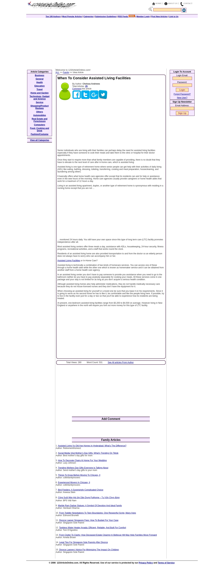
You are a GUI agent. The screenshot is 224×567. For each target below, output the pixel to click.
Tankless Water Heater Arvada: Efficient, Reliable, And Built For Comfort (92, 527)
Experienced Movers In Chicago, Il (74, 482)
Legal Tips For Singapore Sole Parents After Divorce (83, 542)
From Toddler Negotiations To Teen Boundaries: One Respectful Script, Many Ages (97, 513)
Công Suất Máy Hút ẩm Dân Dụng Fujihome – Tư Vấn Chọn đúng (89, 497)
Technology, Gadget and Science (40, 97)
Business (39, 75)
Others (39, 112)
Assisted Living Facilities (68, 260)
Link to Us (173, 16)
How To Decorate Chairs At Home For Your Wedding (82, 460)
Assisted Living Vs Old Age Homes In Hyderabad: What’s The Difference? (92, 445)
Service (39, 102)
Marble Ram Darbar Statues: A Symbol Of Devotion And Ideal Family (90, 505)
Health (39, 82)
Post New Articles (159, 16)
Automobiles (39, 115)
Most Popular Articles (72, 16)
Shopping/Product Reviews (39, 107)
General (40, 79)
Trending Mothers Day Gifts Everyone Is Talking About (83, 468)
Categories (88, 16)
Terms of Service (166, 563)
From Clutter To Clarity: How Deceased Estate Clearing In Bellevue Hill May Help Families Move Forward (108, 535)
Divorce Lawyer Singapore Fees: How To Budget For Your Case (88, 520)
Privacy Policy (146, 563)
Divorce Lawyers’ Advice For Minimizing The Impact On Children (89, 549)
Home (158, 3)
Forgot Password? (182, 94)
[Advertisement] (112, 42)
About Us (172, 3)
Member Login (143, 16)
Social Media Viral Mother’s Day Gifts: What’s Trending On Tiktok (88, 453)
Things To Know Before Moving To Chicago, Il (79, 475)
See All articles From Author (121, 362)
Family (66, 72)
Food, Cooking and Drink (39, 129)
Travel (40, 89)
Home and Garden (39, 93)
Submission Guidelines (105, 16)
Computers (39, 125)
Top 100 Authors (53, 16)
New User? (182, 97)
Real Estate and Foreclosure (39, 120)
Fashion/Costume (39, 134)
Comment (76, 89)
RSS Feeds (126, 16)
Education (39, 86)
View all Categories (39, 140)
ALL (57, 72)
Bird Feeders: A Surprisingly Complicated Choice (80, 490)
